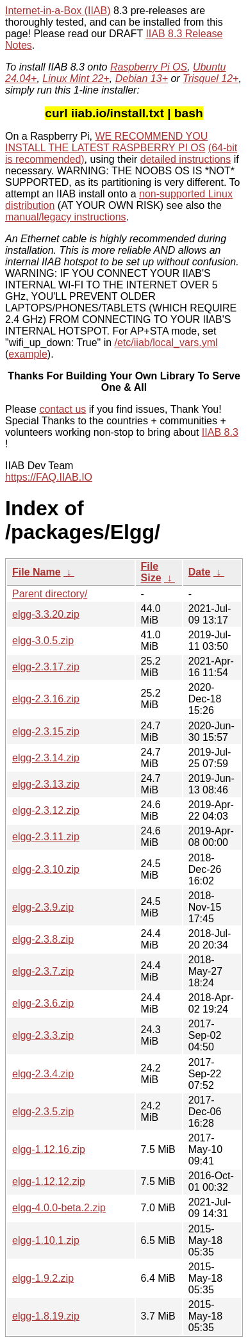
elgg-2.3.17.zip (45, 666)
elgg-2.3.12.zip (45, 810)
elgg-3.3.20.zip (45, 614)
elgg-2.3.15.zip (45, 731)
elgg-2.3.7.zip (43, 971)
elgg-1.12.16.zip (48, 1149)
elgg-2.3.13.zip (45, 784)
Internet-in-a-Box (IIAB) (58, 10)
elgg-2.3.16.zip (45, 698)
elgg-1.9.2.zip (43, 1278)
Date (199, 572)
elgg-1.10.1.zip (45, 1240)
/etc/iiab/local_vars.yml (166, 342)
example (27, 354)
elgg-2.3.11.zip (45, 836)
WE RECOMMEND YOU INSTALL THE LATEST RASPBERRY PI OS (106, 142)
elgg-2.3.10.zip (45, 869)
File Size (151, 572)
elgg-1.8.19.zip (45, 1316)
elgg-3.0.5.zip (43, 640)
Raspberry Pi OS (148, 67)
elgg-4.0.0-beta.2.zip (59, 1207)
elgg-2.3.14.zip (45, 757)
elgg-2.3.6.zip (43, 1003)
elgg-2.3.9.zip (43, 907)
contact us (62, 409)
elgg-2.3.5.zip (43, 1111)
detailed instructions (185, 159)
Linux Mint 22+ (76, 78)
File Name (36, 572)
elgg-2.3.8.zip (43, 939)
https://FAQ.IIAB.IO (48, 477)
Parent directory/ (49, 593)
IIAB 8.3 (220, 432)
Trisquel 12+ (210, 78)
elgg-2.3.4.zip (43, 1073)
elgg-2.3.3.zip (43, 1035)
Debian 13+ (141, 78)
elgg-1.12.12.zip (48, 1181)
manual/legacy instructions (65, 216)
